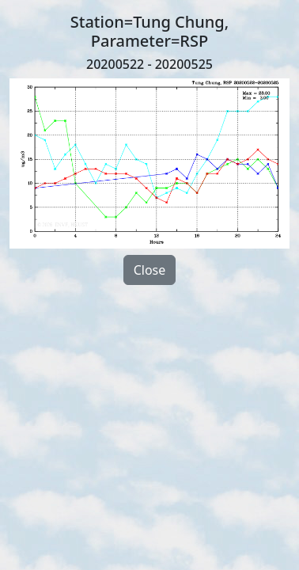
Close (150, 270)
